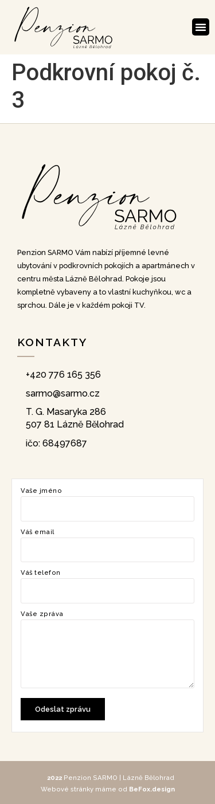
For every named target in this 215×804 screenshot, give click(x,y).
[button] (200, 27)
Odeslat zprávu (63, 709)
